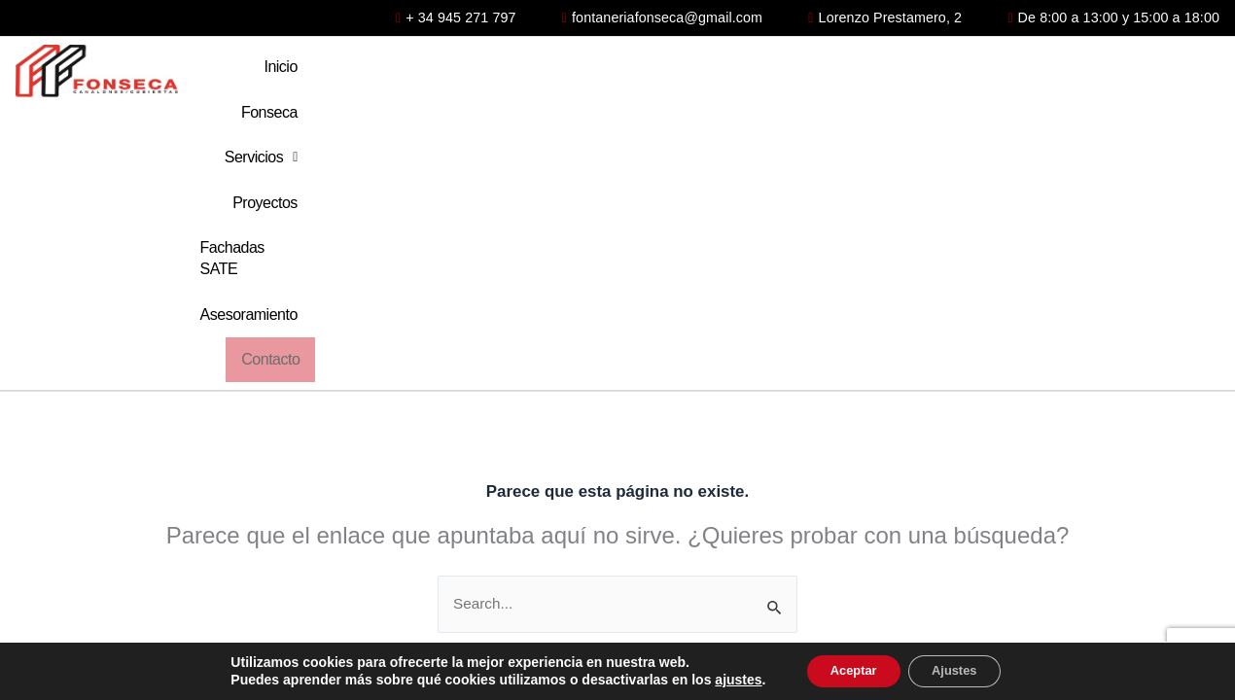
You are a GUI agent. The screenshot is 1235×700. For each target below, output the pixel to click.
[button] (657, 73)
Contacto (1171, 73)
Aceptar (846, 670)
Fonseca (549, 73)
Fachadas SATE (900, 73)
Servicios (657, 73)
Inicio (461, 73)
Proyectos (770, 73)
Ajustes (962, 670)
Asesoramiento (1048, 73)
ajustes (723, 678)
